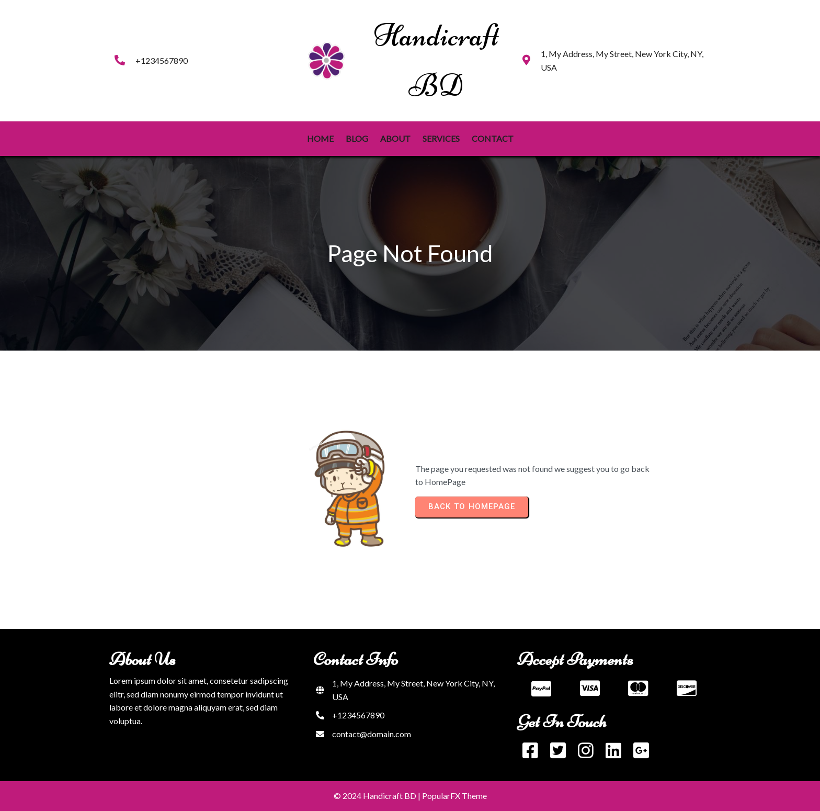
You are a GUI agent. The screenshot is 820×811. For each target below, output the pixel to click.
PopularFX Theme (454, 796)
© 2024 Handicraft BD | (378, 796)
